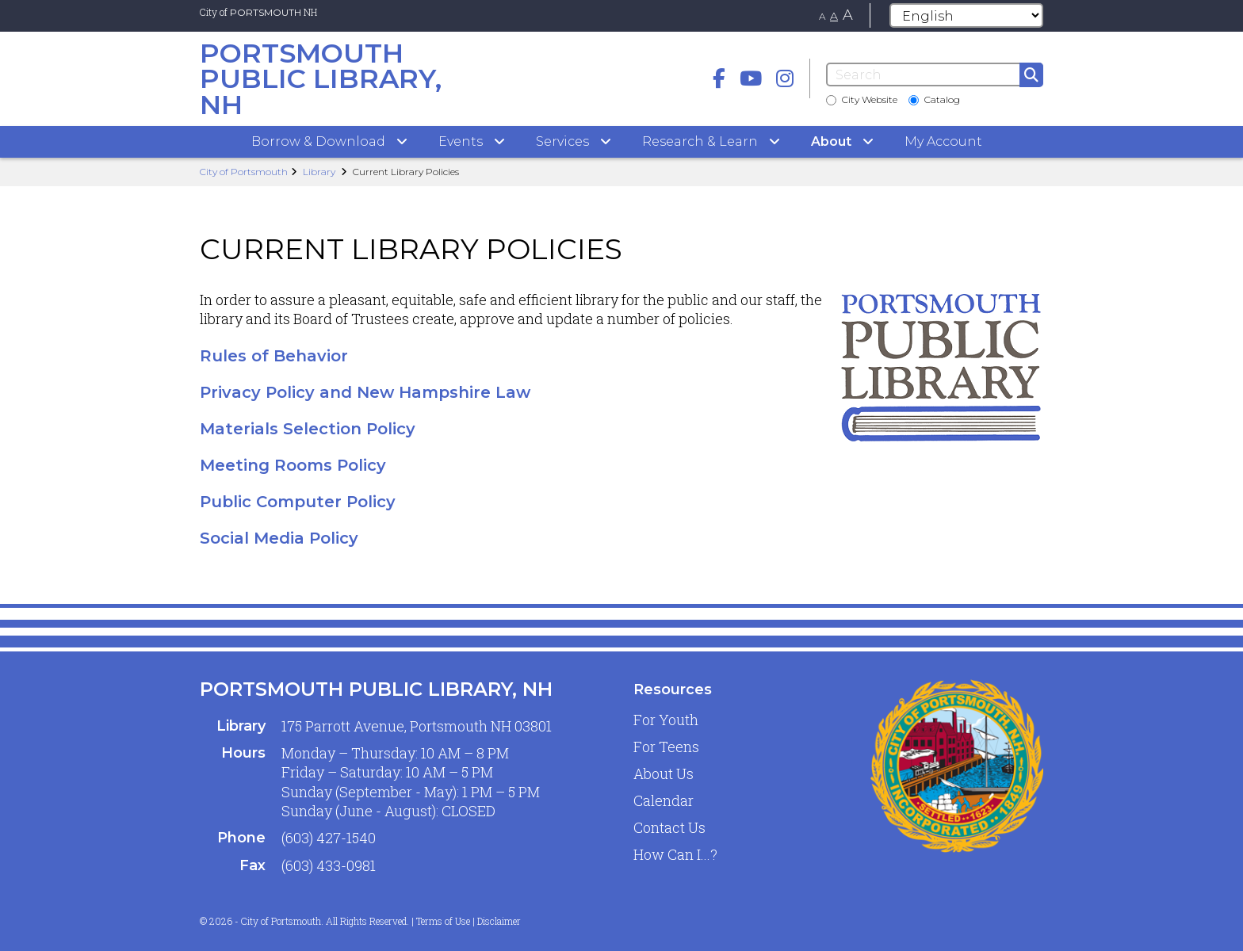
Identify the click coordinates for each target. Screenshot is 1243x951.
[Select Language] (966, 15)
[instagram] (785, 78)
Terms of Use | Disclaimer (468, 921)
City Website (861, 99)
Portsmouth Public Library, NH (376, 689)
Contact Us (669, 827)
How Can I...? (675, 854)
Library (319, 172)
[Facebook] (719, 78)
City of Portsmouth (244, 172)
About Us (663, 773)
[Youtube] (751, 78)
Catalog (934, 99)
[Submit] (1031, 75)
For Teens (666, 746)
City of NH (258, 12)
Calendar (663, 800)
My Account (943, 141)
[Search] (934, 74)
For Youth (665, 719)
